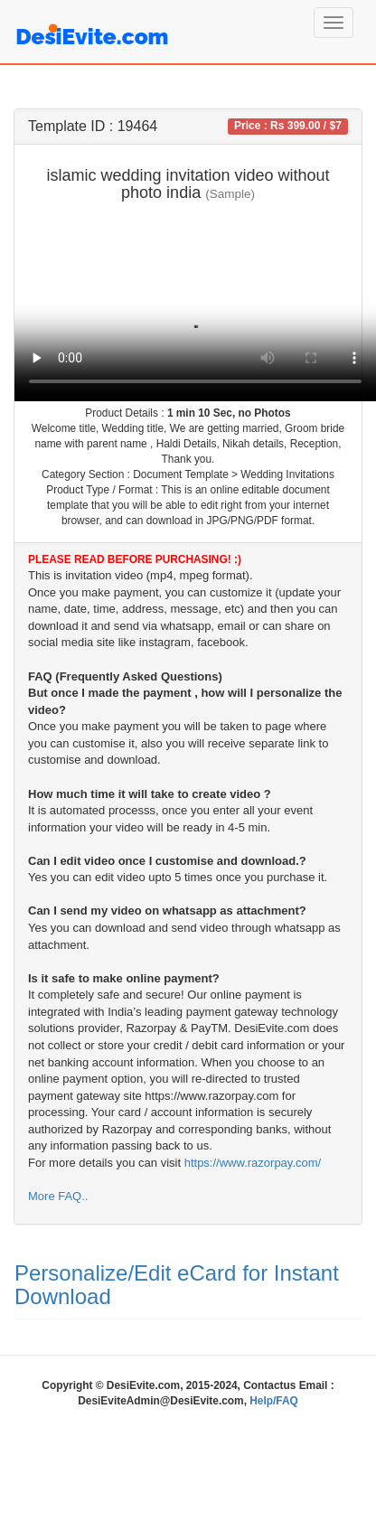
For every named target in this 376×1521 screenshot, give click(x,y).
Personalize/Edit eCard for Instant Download (176, 1285)
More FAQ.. (58, 1196)
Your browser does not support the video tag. (195, 306)
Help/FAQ (273, 1400)
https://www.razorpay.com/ (252, 1162)
